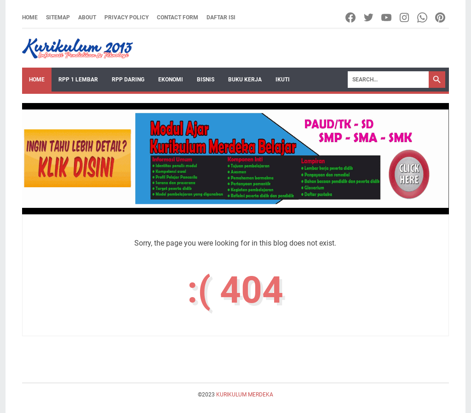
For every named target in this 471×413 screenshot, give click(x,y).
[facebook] (351, 17)
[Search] (388, 79)
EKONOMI (170, 79)
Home (30, 17)
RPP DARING (128, 79)
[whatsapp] (423, 17)
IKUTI (283, 79)
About (87, 17)
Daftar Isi (221, 17)
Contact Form (177, 17)
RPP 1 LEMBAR (78, 79)
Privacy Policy (126, 17)
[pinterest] (441, 17)
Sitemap (58, 17)
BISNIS (205, 79)
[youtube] (387, 17)
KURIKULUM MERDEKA (244, 394)
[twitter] (369, 17)
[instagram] (405, 17)
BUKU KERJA (245, 79)
